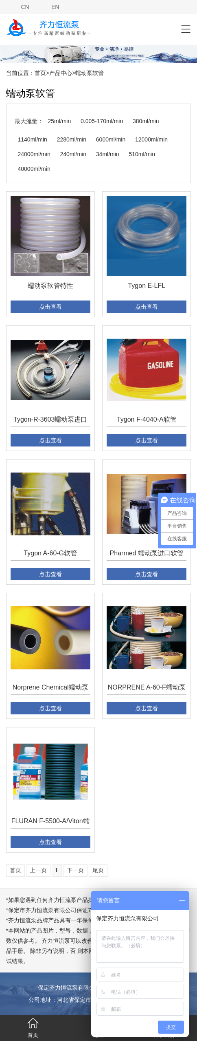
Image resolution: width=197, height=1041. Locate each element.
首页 (40, 73)
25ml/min (59, 121)
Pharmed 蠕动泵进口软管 (147, 553)
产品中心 (60, 73)
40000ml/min (34, 169)
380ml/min (146, 121)
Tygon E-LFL (146, 285)
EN (55, 7)
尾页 (98, 870)
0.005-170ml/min (102, 121)
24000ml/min (34, 154)
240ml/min (73, 154)
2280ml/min (71, 139)
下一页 (75, 870)
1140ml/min (32, 139)
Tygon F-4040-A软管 (147, 419)
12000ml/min (151, 139)
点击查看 (50, 306)
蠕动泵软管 (89, 73)
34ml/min (107, 154)
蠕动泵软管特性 (50, 285)
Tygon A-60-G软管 (50, 553)
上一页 (38, 870)
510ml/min (142, 154)
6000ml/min (110, 139)
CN (25, 7)
